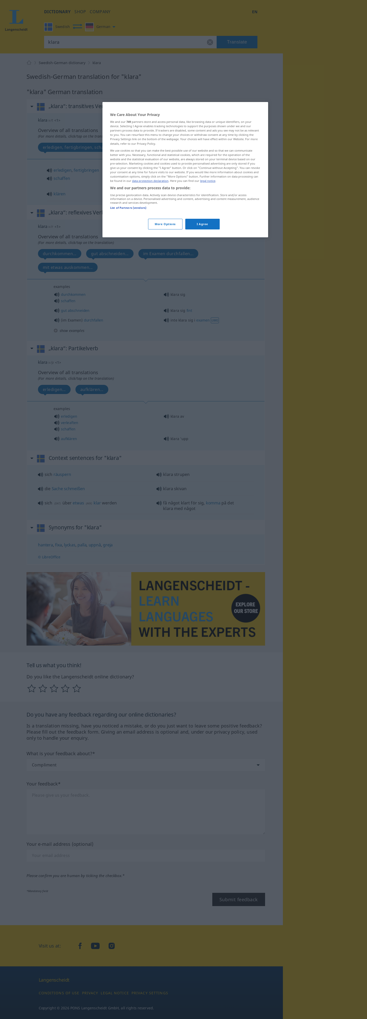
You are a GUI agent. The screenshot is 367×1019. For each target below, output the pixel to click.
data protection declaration (150, 181)
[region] (185, 169)
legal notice (207, 181)
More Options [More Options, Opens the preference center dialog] (165, 224)
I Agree (202, 224)
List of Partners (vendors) (128, 208)
